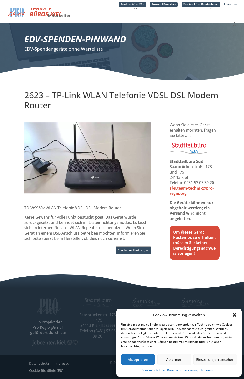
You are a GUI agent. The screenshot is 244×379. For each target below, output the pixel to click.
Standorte (107, 15)
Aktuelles (82, 15)
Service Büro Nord (164, 4)
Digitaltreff (216, 15)
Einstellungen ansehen (215, 359)
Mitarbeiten (59, 24)
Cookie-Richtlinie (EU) (46, 370)
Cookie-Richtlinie (153, 370)
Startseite (57, 15)
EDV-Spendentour (177, 15)
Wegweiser (138, 15)
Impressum (208, 370)
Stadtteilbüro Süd (132, 4)
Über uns (230, 4)
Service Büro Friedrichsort (201, 4)
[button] (234, 314)
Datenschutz (39, 363)
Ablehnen (174, 359)
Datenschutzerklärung (182, 370)
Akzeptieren (138, 359)
